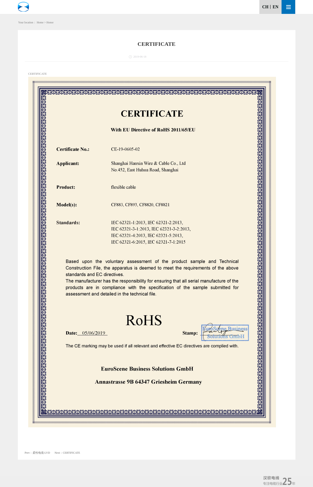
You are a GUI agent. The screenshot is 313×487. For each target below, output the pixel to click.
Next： (67, 452)
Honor (50, 22)
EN (275, 7)
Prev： (37, 452)
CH (265, 7)
